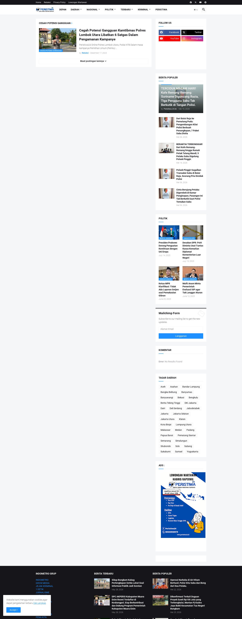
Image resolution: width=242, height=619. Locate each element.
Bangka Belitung (169, 392)
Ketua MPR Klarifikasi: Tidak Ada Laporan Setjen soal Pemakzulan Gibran (169, 289)
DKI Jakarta (190, 403)
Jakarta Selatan (181, 413)
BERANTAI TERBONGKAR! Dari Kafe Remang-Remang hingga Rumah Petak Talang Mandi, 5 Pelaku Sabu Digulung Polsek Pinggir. (189, 151)
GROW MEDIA (42, 583)
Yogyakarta (192, 451)
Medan (178, 430)
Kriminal (143, 9)
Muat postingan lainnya (92, 61)
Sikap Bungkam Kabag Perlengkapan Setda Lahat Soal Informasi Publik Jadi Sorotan (128, 583)
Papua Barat (167, 435)
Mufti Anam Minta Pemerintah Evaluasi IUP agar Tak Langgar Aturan (192, 288)
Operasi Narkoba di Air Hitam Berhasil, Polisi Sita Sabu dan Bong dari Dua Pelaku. (188, 583)
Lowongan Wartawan (77, 2)
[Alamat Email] (181, 329)
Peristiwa (161, 9)
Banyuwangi (167, 397)
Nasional (92, 9)
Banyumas (186, 392)
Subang (188, 446)
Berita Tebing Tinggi (170, 403)
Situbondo (166, 446)
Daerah (75, 9)
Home (38, 2)
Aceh (163, 386)
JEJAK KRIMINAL (44, 586)
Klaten (182, 419)
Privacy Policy (59, 2)
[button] (196, 9)
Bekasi (181, 397)
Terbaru (126, 9)
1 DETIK (40, 589)
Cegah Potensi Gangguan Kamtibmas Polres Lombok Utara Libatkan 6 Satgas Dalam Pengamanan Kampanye (112, 34)
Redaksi (47, 2)
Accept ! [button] (13, 610)
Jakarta (164, 413)
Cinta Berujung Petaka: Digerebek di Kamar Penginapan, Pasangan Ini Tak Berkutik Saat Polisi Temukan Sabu (189, 195)
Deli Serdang (176, 408)
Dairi (163, 408)
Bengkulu (193, 397)
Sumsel (178, 451)
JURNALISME (42, 592)
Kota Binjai (166, 424)
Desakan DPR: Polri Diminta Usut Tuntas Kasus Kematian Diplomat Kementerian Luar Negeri (193, 250)
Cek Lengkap (39, 603)
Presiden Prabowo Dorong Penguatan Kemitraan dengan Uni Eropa (168, 247)
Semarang (166, 440)
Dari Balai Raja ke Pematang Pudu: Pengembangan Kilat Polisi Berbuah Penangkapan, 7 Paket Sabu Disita (187, 126)
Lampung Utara (183, 424)
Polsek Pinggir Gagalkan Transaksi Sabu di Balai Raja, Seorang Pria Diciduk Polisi (189, 174)
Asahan (174, 386)
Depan (62, 9)
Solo (177, 446)
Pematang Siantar (187, 435)
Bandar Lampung (191, 386)
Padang (190, 430)
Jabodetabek (193, 408)
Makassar (165, 430)
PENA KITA (41, 617)
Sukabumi (165, 451)
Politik (109, 9)
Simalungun (181, 440)
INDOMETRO (42, 580)
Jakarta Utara (167, 419)
